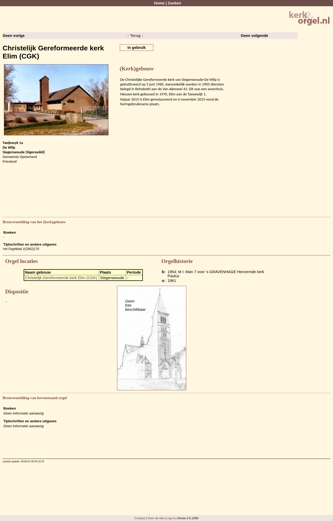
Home (159, 3)
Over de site (156, 518)
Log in (170, 518)
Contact (140, 518)
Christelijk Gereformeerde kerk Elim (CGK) (61, 278)
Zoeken (174, 3)
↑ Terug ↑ (135, 36)
